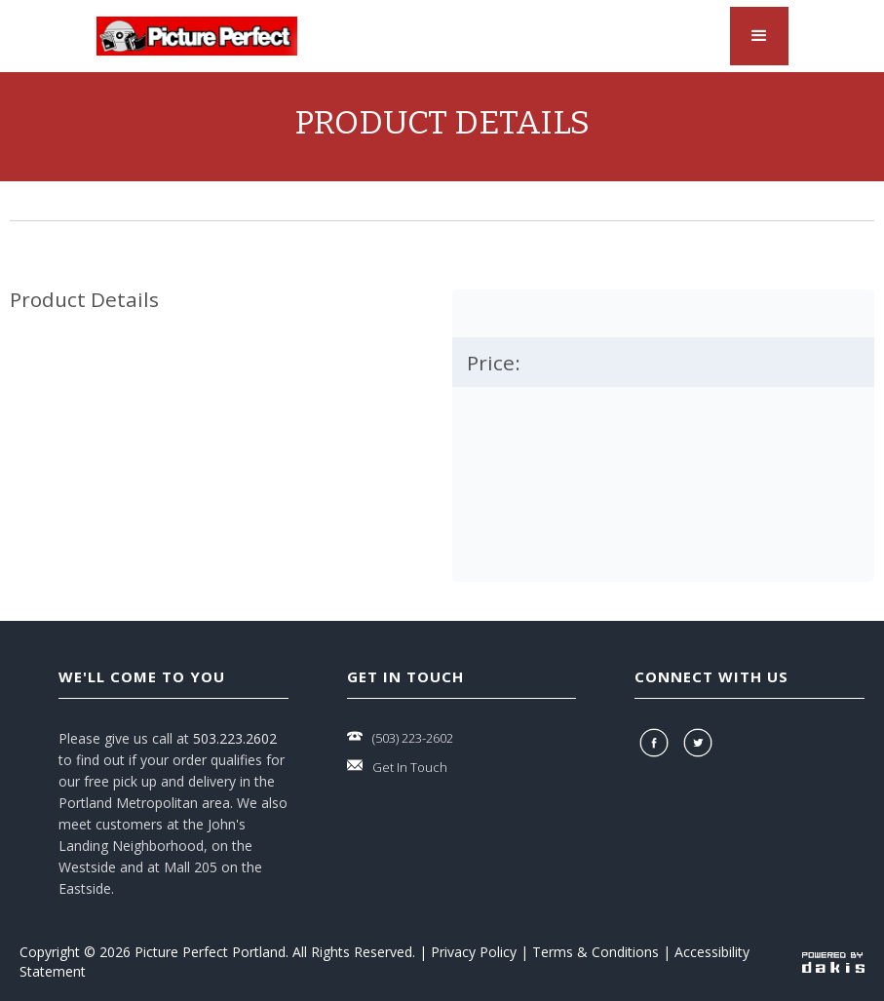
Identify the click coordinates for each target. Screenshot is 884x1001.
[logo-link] (196, 36)
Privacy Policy (474, 952)
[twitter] (700, 742)
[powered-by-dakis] (833, 961)
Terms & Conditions (595, 952)
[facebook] (656, 742)
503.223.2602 (235, 738)
